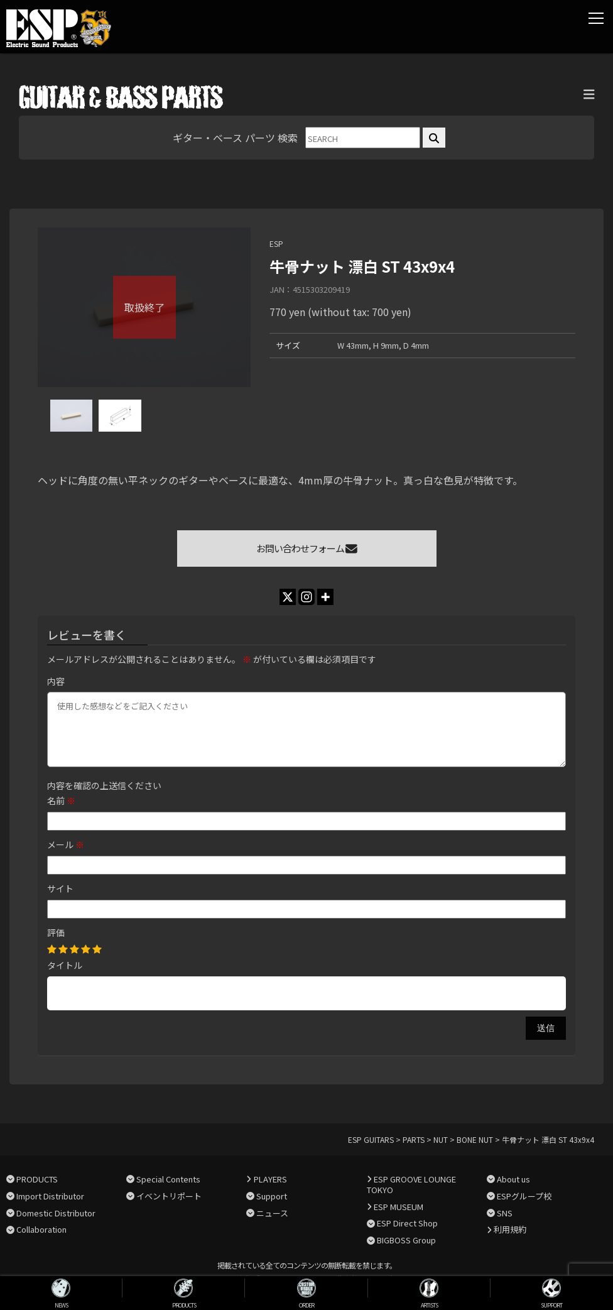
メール (65, 844)
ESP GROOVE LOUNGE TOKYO (411, 1184)
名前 (61, 800)
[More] (325, 597)
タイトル (64, 965)
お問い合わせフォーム (306, 548)
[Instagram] (306, 597)
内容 (56, 681)
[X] (287, 597)
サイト (60, 888)
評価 (56, 932)
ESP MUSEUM (398, 1207)
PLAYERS (270, 1179)
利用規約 (510, 1229)
